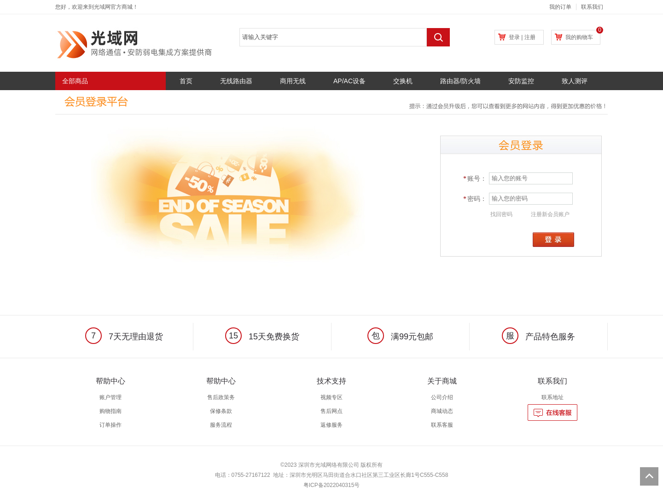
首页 (186, 81)
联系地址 (552, 397)
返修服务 (331, 425)
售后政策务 (221, 397)
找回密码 (501, 214)
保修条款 (221, 411)
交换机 (403, 81)
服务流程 (221, 425)
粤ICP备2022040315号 (331, 485)
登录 (514, 37)
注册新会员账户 (550, 214)
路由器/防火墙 (460, 81)
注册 (529, 37)
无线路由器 (236, 81)
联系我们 (592, 7)
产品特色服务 (538, 336)
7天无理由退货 (124, 336)
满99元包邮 (400, 336)
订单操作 (110, 425)
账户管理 (110, 397)
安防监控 (521, 81)
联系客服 (442, 425)
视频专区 (331, 397)
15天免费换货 (262, 336)
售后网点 (331, 411)
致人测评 (574, 81)
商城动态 (442, 411)
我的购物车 (579, 37)
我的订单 (560, 7)
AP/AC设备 (349, 81)
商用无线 (293, 81)
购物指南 (110, 411)
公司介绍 (442, 397)
